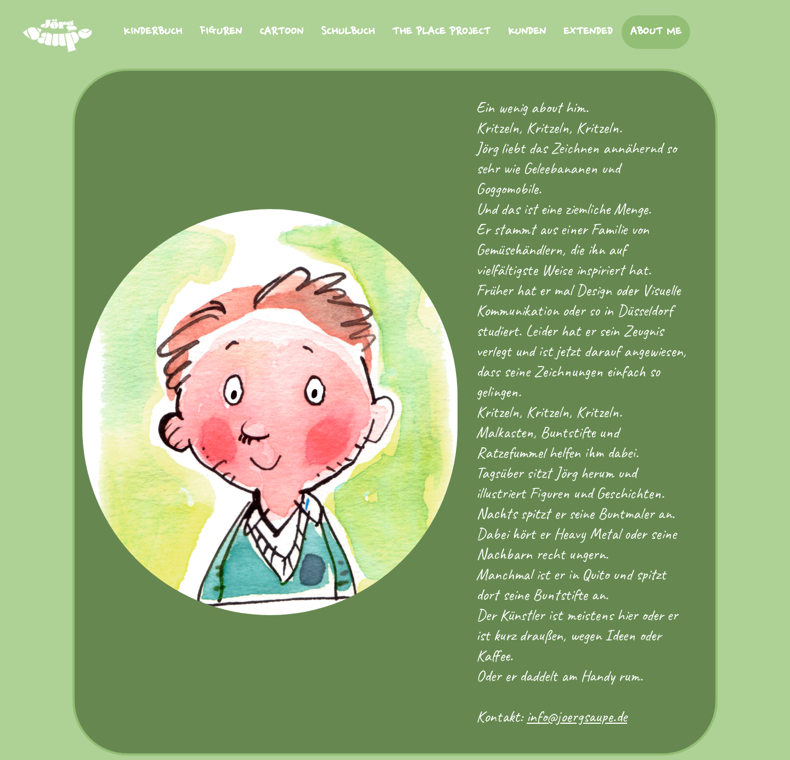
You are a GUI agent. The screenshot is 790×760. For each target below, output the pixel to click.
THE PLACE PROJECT (441, 32)
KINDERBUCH (152, 32)
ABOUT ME (655, 32)
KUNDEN (527, 32)
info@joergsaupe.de (577, 716)
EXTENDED (588, 32)
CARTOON (281, 32)
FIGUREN (221, 32)
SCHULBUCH (348, 32)
